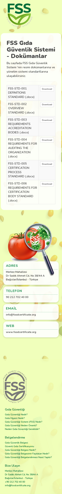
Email (11, 308)
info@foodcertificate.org (21, 315)
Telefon (14, 291)
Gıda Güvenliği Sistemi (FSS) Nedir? (23, 421)
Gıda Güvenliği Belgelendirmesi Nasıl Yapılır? (28, 457)
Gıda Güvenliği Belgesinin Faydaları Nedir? (27, 453)
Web (10, 326)
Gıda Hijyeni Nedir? (15, 418)
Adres (12, 265)
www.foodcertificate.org (21, 332)
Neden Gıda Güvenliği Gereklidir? (22, 429)
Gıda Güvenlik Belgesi (16, 442)
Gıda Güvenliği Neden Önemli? (21, 425)
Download (47, 89)
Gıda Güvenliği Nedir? (16, 414)
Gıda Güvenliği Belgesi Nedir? (20, 450)
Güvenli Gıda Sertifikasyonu (19, 446)
